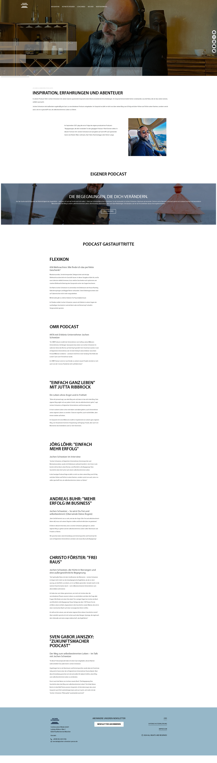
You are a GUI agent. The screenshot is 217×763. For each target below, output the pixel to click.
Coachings (81, 7)
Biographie (55, 7)
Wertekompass (101, 7)
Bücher (90, 7)
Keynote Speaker (68, 7)
